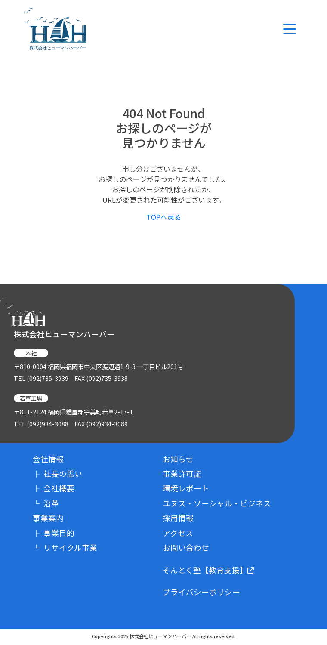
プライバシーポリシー (201, 591)
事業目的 (53, 533)
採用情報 (178, 517)
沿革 (46, 503)
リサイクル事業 (65, 547)
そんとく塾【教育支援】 (208, 570)
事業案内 (48, 517)
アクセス (178, 533)
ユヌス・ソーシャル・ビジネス (217, 503)
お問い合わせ (186, 547)
